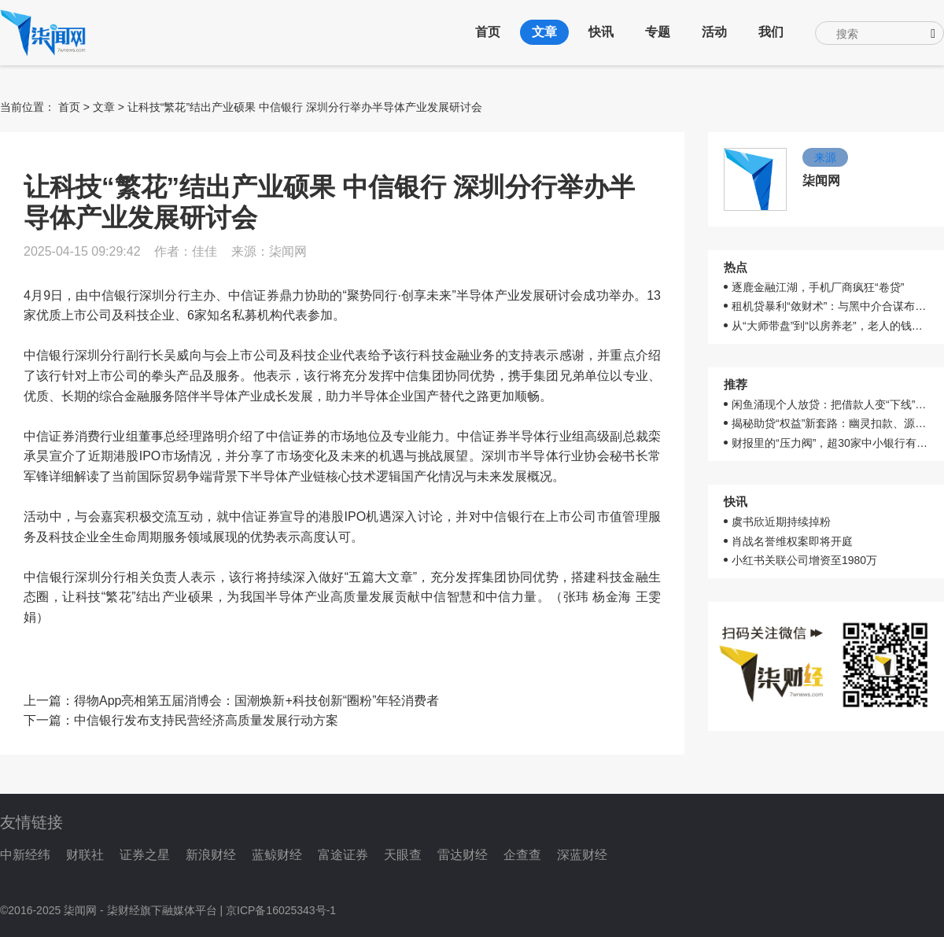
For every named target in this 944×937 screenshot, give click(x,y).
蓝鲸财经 (277, 854)
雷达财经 (462, 854)
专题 (657, 32)
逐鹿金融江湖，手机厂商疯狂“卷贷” (818, 287)
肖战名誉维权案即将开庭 (792, 541)
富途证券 (343, 854)
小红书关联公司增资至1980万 (804, 560)
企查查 (522, 854)
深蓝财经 (582, 854)
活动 (714, 32)
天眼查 (403, 854)
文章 (544, 32)
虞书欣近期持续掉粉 (781, 521)
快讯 (601, 32)
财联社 (85, 854)
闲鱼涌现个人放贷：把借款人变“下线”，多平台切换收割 (830, 404)
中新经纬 (25, 854)
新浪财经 (211, 854)
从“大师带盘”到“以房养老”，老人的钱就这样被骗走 (830, 325)
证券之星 (145, 854)
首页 (487, 32)
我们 (771, 32)
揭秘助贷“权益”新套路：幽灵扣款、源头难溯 (830, 423)
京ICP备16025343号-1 (281, 910)
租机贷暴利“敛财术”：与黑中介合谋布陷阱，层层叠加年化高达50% (830, 306)
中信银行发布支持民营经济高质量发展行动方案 (206, 720)
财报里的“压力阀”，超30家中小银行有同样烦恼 (830, 443)
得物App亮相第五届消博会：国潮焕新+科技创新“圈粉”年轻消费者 (256, 700)
